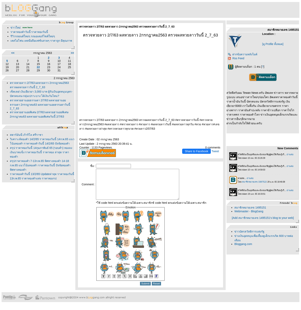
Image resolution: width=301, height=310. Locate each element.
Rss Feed (236, 58)
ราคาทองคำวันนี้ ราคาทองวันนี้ (29, 31)
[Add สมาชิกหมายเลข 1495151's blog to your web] (263, 217)
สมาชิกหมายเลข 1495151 (250, 207)
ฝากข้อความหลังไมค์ (242, 54)
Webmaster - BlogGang (248, 211)
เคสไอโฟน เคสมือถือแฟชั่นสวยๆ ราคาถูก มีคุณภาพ (41, 40)
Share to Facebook (196, 151)
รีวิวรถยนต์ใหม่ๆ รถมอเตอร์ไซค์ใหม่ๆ (32, 36)
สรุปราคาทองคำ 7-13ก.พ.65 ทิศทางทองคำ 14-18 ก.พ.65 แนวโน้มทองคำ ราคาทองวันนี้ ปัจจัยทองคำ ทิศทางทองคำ (40, 165)
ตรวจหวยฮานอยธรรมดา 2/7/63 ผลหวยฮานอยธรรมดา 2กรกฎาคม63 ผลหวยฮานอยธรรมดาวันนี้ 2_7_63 (40, 104)
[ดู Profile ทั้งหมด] (272, 44)
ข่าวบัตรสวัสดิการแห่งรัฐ (249, 231)
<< (12, 53)
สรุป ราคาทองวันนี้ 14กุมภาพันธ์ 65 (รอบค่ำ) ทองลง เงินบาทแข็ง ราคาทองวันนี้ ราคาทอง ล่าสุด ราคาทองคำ (41, 152)
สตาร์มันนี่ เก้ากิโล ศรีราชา (26, 134)
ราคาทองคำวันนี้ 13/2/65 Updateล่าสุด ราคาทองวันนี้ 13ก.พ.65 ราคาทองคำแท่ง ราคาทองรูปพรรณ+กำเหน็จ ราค (42, 178)
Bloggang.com (243, 244)
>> (72, 53)
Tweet (215, 151)
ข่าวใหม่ (15, 27)
